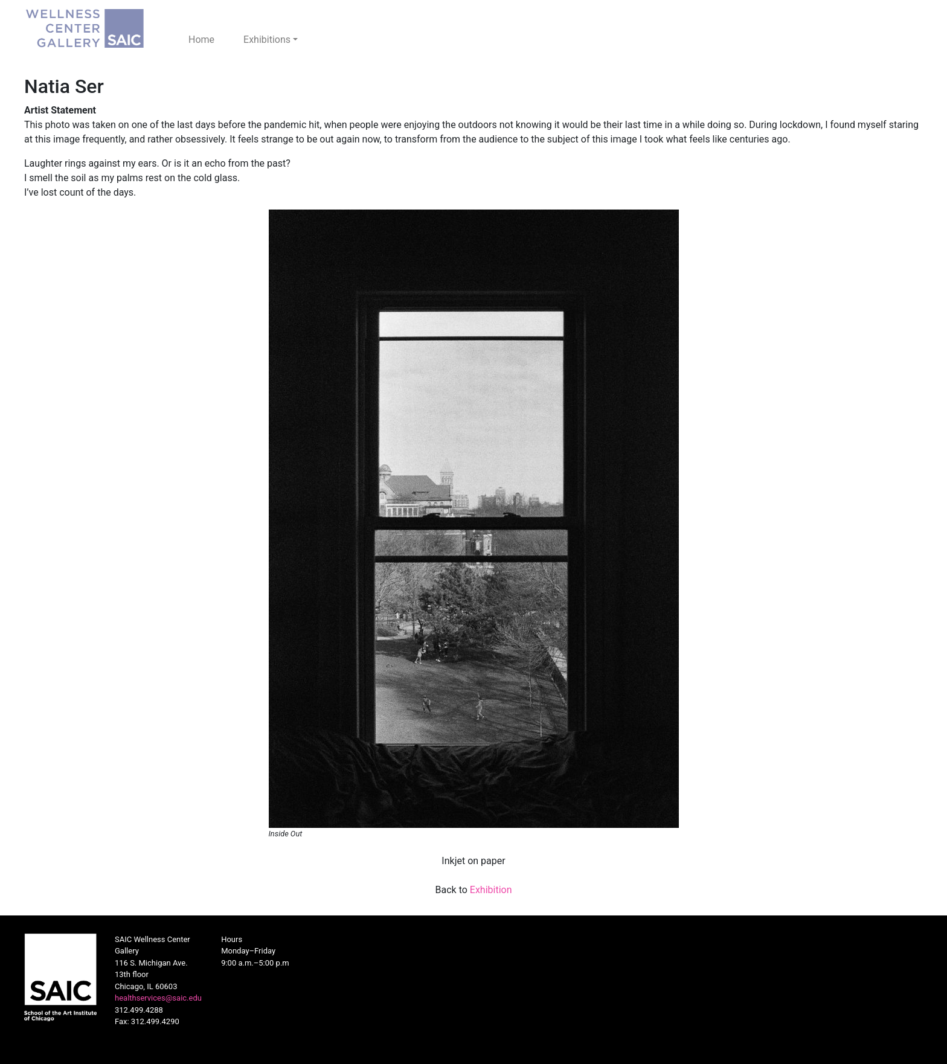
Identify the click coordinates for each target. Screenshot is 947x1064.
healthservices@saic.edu (158, 997)
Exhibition (491, 890)
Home (201, 39)
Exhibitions (267, 39)
